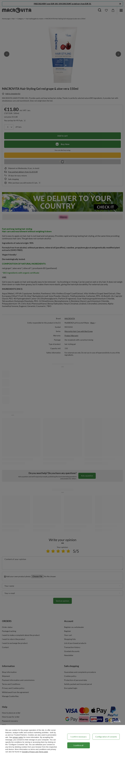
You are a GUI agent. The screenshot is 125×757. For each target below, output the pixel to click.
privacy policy (18, 737)
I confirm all (78, 745)
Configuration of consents (106, 737)
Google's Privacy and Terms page (35, 752)
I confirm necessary (78, 737)
